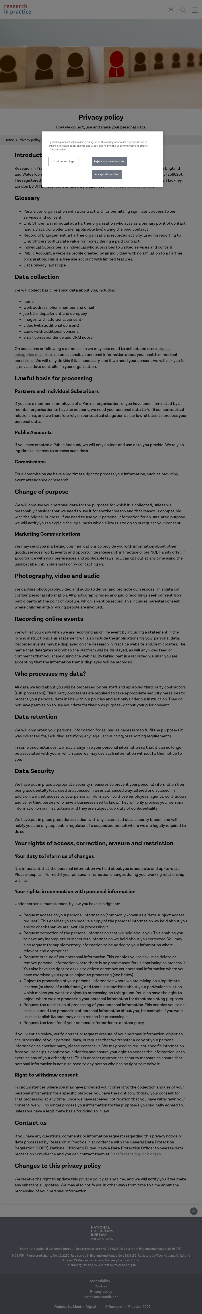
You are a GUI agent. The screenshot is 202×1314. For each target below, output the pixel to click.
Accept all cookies (106, 174)
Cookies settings (63, 161)
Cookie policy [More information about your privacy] (58, 149)
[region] (102, 159)
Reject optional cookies (109, 161)
